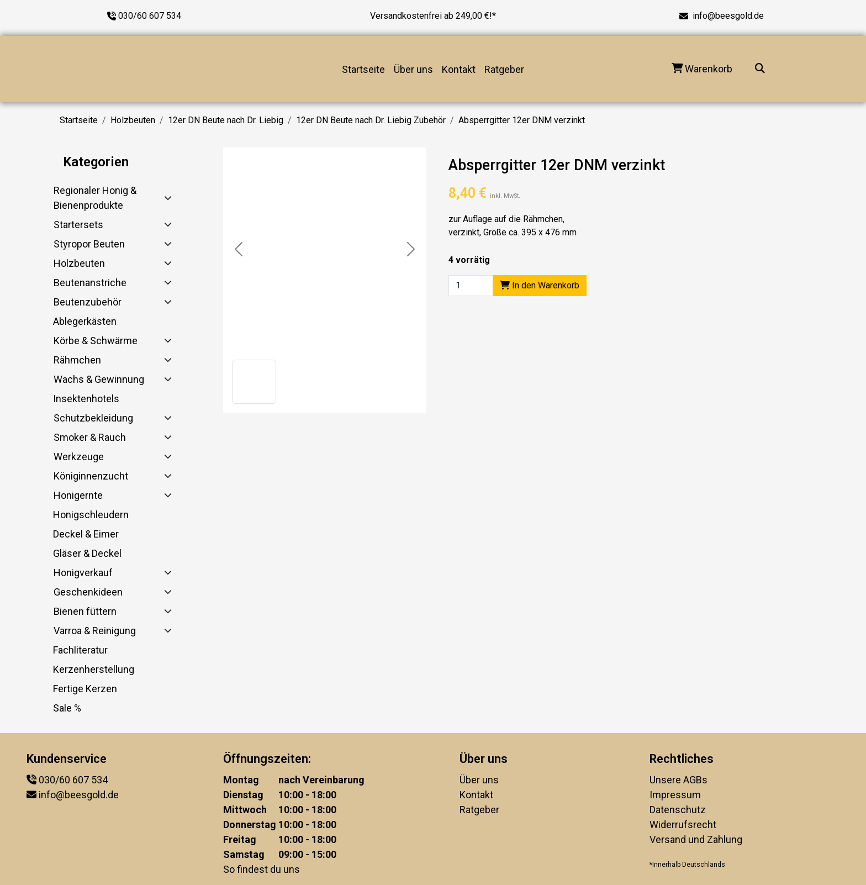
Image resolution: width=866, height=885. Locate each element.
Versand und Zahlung (696, 839)
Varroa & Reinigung (95, 630)
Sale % (67, 708)
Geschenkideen (88, 592)
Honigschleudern (91, 514)
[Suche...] (760, 69)
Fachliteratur (80, 650)
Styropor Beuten (89, 244)
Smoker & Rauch (90, 437)
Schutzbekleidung (93, 418)
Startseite (363, 69)
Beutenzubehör (88, 302)
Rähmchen (77, 360)
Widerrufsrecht (683, 824)
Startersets (78, 224)
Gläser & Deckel (87, 553)
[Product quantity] (470, 285)
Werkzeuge (79, 456)
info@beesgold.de (728, 15)
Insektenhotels (86, 398)
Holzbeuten (132, 120)
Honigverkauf (83, 572)
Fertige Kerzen (85, 688)
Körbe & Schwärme (96, 340)
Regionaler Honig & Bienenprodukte (95, 198)
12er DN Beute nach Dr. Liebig (225, 120)
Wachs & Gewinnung (99, 379)
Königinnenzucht (91, 476)
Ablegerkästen (85, 321)
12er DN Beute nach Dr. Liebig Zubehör (371, 120)
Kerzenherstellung (93, 669)
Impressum (675, 794)
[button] (254, 382)
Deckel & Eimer (86, 534)
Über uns (413, 69)
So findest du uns (261, 869)
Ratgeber (504, 69)
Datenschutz (678, 809)
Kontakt (459, 69)
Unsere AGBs (678, 780)
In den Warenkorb (539, 285)
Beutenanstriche (90, 282)
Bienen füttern (85, 611)
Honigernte (78, 495)
